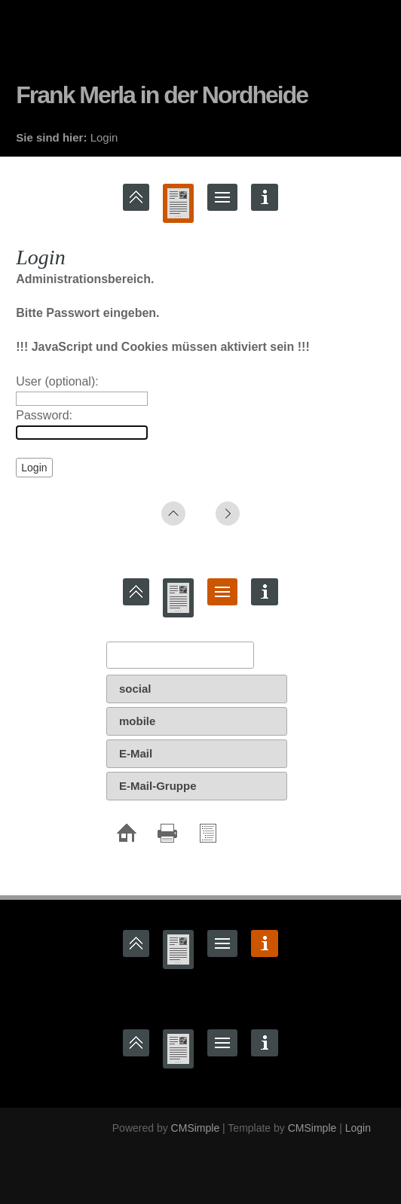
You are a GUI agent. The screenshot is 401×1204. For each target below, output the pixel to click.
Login (358, 1128)
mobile (137, 721)
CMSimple (195, 1128)
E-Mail (135, 753)
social (135, 688)
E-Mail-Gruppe (158, 785)
